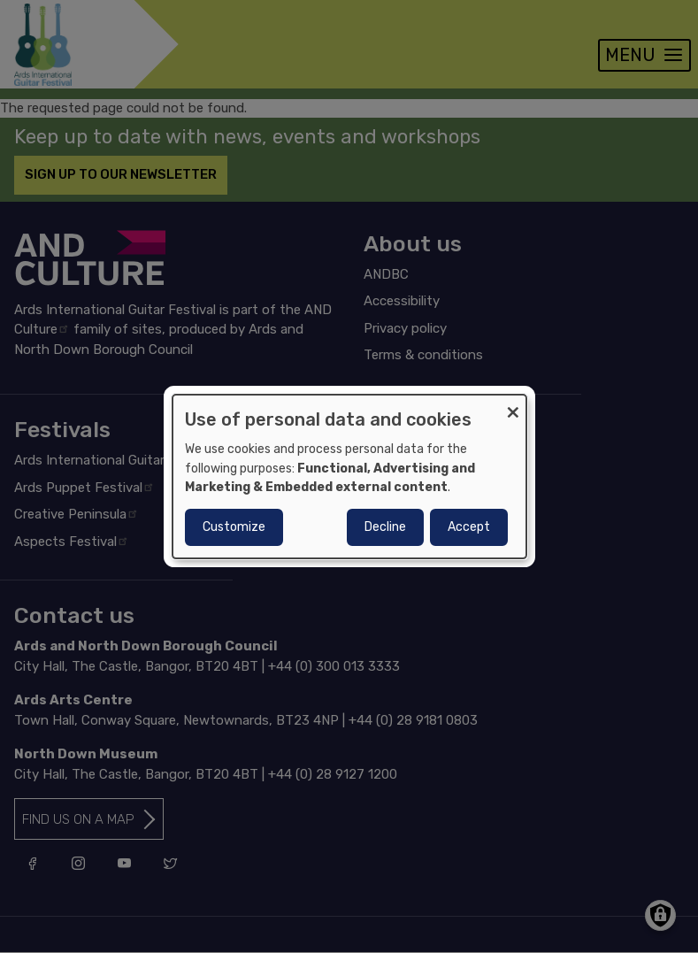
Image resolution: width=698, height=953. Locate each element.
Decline (385, 526)
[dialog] (349, 477)
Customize (234, 526)
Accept (469, 526)
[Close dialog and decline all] (513, 406)
